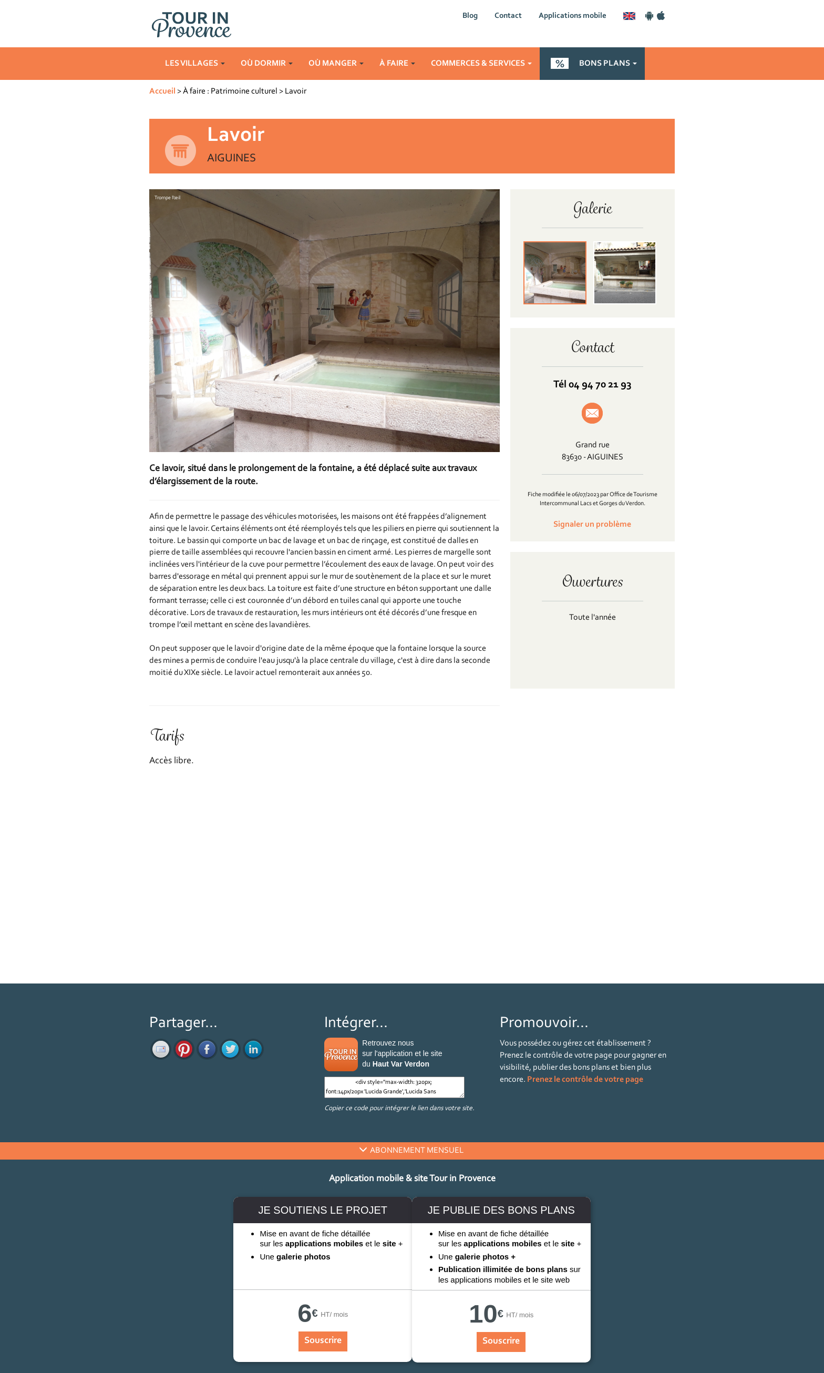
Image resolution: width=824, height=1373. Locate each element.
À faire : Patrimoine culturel (230, 91)
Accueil (162, 91)
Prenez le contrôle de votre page (585, 1079)
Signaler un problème (592, 524)
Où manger (336, 63)
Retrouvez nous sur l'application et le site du (402, 1053)
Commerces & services (481, 63)
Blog (470, 16)
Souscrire (323, 1341)
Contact (508, 16)
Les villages (195, 63)
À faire (397, 63)
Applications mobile (572, 16)
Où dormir (267, 63)
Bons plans (608, 63)
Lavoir (295, 91)
